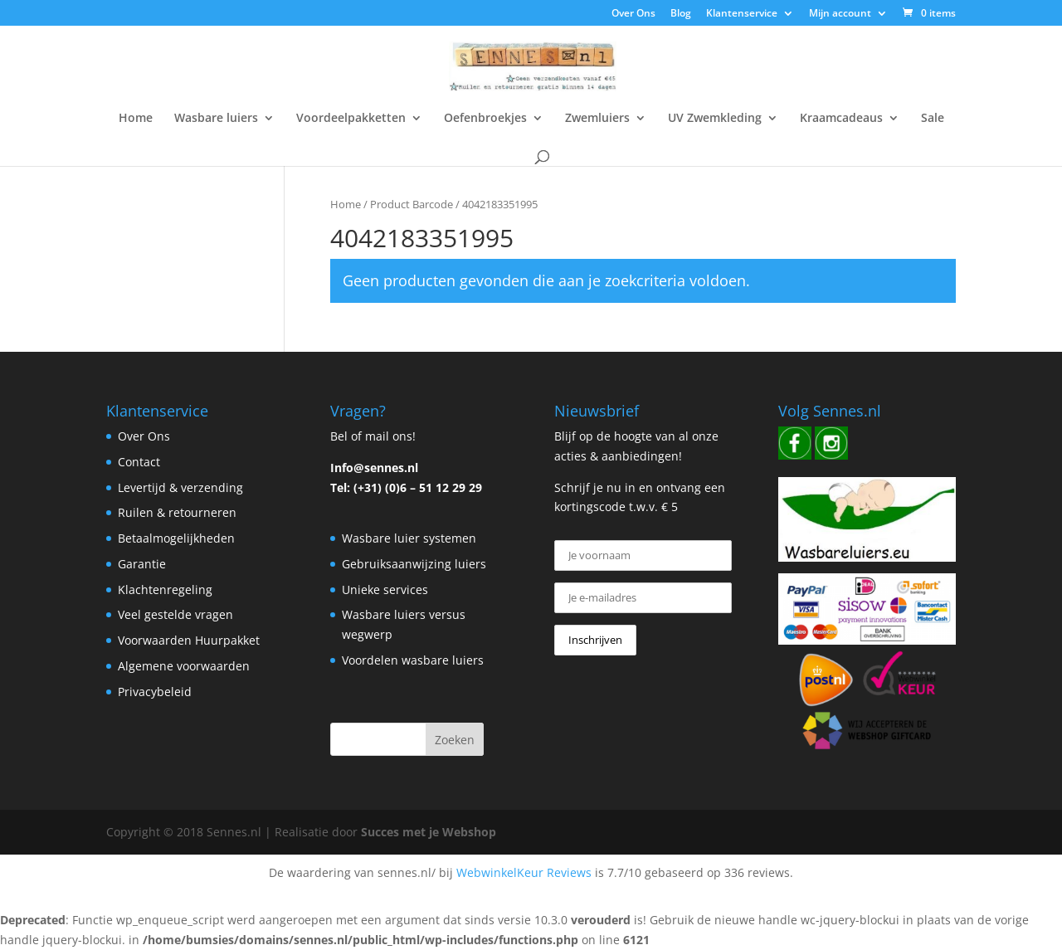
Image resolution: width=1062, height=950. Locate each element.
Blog (680, 14)
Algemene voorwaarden (184, 666)
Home (136, 118)
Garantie (142, 564)
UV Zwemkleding (715, 118)
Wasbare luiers (216, 118)
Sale (932, 118)
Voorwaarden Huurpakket (189, 640)
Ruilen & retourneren (177, 512)
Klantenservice (741, 14)
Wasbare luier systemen (409, 538)
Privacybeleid (155, 691)
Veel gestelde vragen (175, 614)
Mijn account (840, 14)
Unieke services (385, 589)
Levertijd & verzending (180, 487)
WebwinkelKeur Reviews (524, 872)
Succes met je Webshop (428, 832)
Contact (139, 462)
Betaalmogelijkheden (176, 538)
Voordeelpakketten (351, 118)
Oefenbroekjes (485, 118)
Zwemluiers (597, 118)
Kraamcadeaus (841, 118)
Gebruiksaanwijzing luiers (414, 564)
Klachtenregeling (165, 589)
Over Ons (633, 14)
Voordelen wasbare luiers (413, 660)
